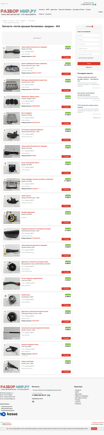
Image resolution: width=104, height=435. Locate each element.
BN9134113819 (36, 73)
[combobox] (89, 35)
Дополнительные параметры (85, 57)
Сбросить (89, 67)
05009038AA (36, 106)
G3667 (34, 56)
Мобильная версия (97, 422)
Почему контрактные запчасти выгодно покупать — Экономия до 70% (88, 79)
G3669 (34, 155)
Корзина (89, 26)
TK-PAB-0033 (36, 238)
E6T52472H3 (36, 122)
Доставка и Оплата (78, 9)
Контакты (48, 14)
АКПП (47, 9)
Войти (100, 12)
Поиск (89, 63)
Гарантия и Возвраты (65, 9)
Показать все (97, 117)
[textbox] (88, 35)
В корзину (66, 57)
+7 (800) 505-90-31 (86, 4)
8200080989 (36, 89)
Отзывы (88, 9)
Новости (41, 14)
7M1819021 (35, 321)
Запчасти (42, 9)
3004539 (34, 354)
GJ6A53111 (35, 188)
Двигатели (54, 9)
